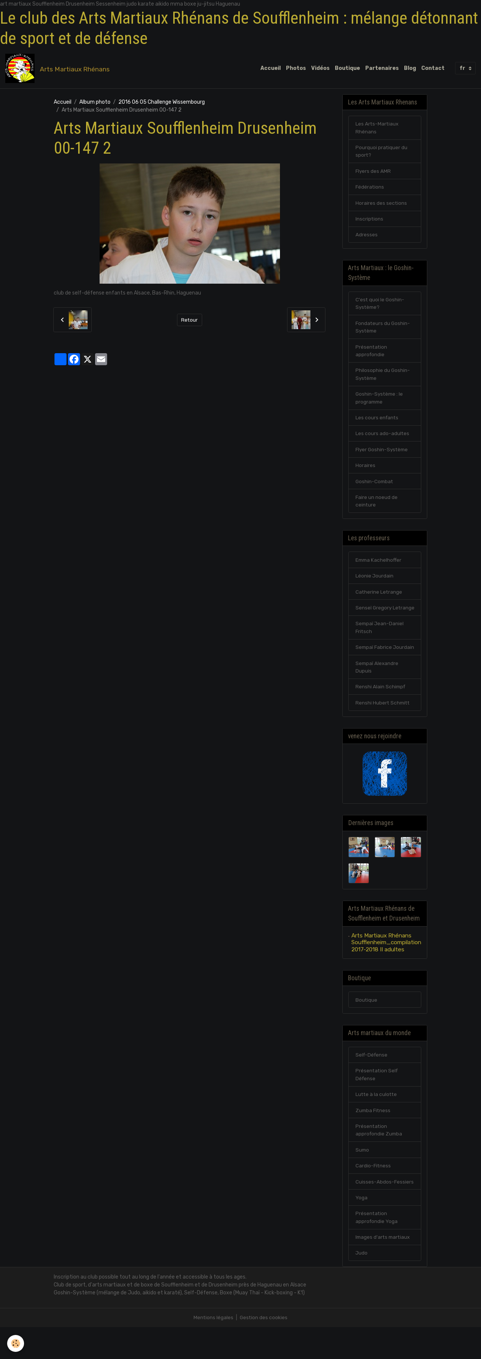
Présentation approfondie (371, 355)
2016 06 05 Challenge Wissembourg (161, 103)
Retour (189, 320)
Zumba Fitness (373, 1139)
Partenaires (382, 68)
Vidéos (320, 68)
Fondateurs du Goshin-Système (383, 331)
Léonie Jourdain (374, 584)
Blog (410, 68)
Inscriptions (369, 221)
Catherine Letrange (379, 600)
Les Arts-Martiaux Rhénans (377, 129)
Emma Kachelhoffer (379, 568)
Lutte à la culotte (376, 1123)
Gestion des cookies (264, 1349)
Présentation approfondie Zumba (379, 1159)
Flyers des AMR (373, 173)
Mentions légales (213, 1349)
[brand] (59, 69)
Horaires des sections (381, 205)
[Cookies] (16, 1343)
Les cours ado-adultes (382, 440)
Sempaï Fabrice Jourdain (374, 668)
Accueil (270, 68)
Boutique (347, 68)
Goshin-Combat (375, 488)
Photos (296, 68)
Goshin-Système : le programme (380, 403)
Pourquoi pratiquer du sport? (381, 153)
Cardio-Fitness (373, 1196)
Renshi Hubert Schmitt (383, 729)
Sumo (362, 1179)
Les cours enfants (377, 423)
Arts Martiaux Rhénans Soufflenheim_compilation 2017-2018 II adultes (386, 969)
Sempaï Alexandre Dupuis (377, 692)
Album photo (94, 103)
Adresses (366, 237)
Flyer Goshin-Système (382, 456)
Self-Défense (372, 1083)
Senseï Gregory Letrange (373, 620)
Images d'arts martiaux (383, 1268)
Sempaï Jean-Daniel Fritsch (380, 644)
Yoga (361, 1228)
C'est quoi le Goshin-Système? (380, 307)
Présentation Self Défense (377, 1103)
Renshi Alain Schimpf (381, 712)
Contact (433, 68)
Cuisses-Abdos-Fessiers (384, 1212)
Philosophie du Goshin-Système (382, 379)
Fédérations (370, 189)
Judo (361, 1284)
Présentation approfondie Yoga (376, 1248)
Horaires (365, 472)
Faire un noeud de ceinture (376, 508)
